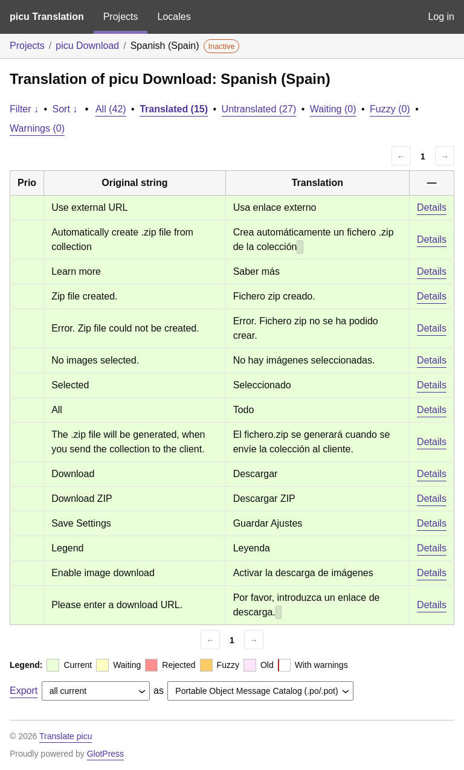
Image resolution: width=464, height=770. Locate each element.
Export (23, 690)
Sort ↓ (65, 109)
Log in (441, 16)
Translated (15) (174, 109)
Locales (173, 16)
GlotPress (105, 754)
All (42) (110, 109)
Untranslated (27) (259, 109)
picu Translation (47, 16)
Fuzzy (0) (390, 109)
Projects (120, 16)
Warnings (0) (37, 128)
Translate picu (65, 736)
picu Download (87, 45)
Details (431, 207)
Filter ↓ (24, 109)
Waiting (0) (333, 109)
